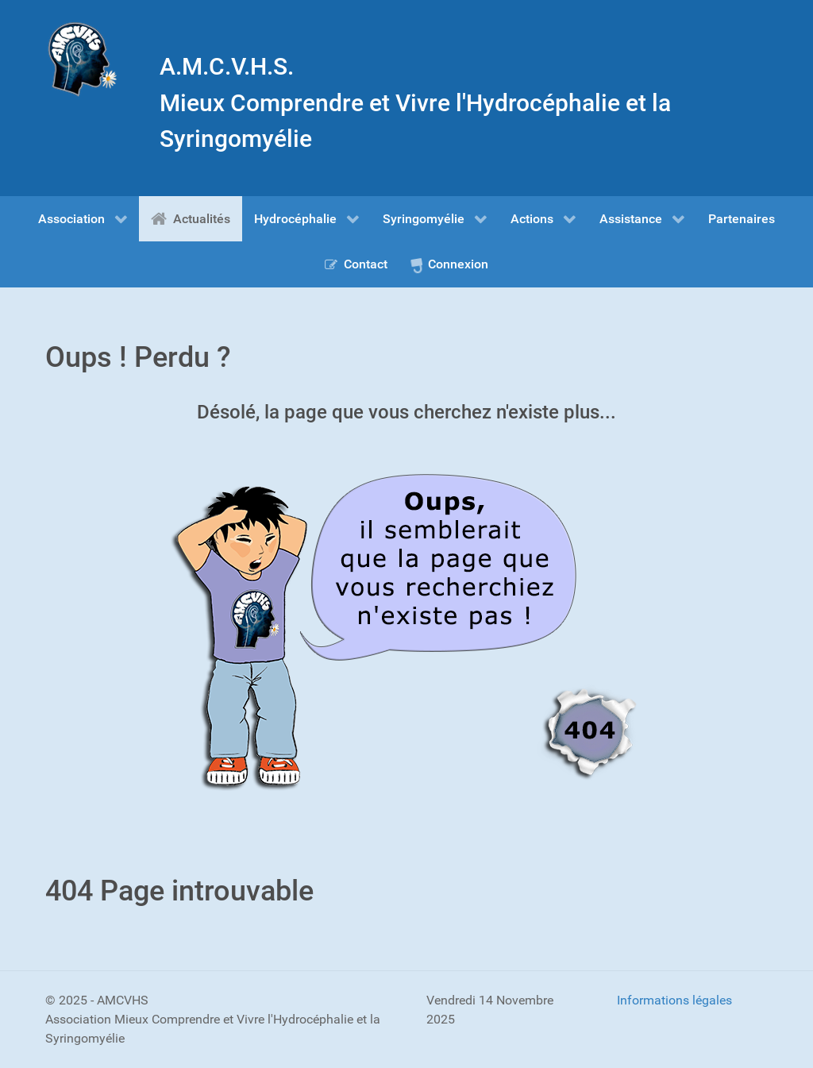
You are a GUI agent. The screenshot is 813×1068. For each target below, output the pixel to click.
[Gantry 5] (82, 59)
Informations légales (674, 1000)
